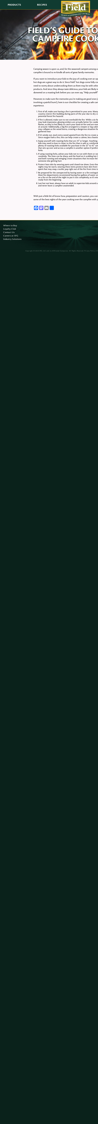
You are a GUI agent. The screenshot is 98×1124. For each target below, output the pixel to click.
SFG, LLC (42, 251)
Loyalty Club (9, 229)
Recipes (42, 4)
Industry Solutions (12, 239)
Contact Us (9, 232)
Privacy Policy (89, 251)
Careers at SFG (10, 236)
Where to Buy (10, 225)
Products (14, 4)
